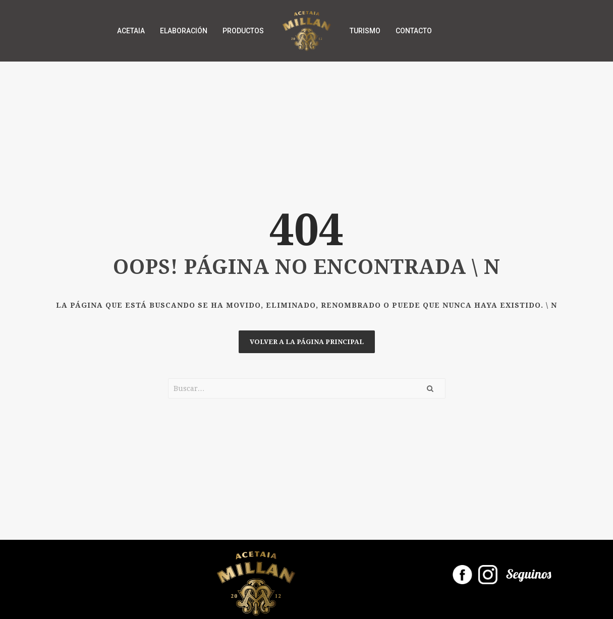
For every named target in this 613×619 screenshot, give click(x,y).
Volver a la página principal (307, 342)
